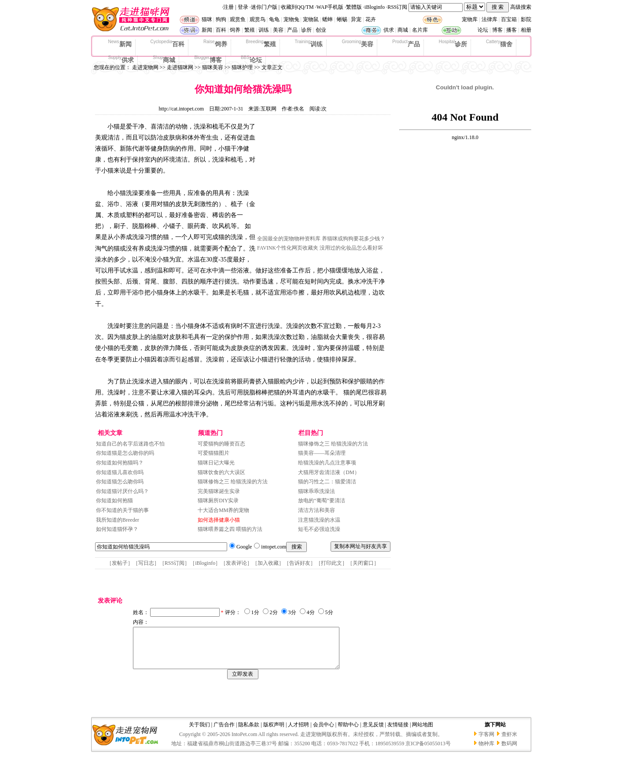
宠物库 (470, 19)
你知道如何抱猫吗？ (120, 463)
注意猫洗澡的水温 (319, 520)
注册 (228, 7)
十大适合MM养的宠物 (223, 510)
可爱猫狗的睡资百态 (221, 444)
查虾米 (509, 742)
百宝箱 (509, 19)
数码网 (509, 751)
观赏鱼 (238, 19)
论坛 (483, 30)
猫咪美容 (212, 67)
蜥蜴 (342, 19)
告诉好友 (299, 563)
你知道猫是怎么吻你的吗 (125, 453)
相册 (526, 30)
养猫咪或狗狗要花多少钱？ (353, 239)
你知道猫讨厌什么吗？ (122, 491)
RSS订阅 (397, 7)
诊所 (306, 30)
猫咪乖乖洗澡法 (316, 491)
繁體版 (354, 7)
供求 (388, 30)
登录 (243, 7)
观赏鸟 (257, 19)
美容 (278, 30)
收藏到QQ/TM (297, 7)
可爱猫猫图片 (213, 453)
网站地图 (422, 732)
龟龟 (274, 19)
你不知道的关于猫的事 (122, 510)
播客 (511, 30)
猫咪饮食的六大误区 (221, 472)
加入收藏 (268, 563)
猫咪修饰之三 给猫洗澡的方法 (233, 482)
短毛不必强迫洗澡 (319, 529)
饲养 (235, 30)
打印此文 (331, 563)
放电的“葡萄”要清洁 (321, 500)
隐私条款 (248, 732)
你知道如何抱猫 (114, 500)
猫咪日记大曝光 (216, 463)
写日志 (146, 563)
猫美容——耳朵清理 (322, 453)
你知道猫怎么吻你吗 (120, 482)
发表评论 (236, 563)
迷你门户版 (264, 7)
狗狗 (221, 19)
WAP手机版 (330, 7)
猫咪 (207, 19)
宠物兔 (291, 19)
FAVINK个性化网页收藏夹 (287, 248)
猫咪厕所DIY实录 (218, 500)
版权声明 (273, 732)
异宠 (356, 19)
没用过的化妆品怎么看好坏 (351, 248)
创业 (321, 30)
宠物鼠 (311, 19)
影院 (526, 19)
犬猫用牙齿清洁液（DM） (328, 472)
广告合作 (224, 732)
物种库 (486, 751)
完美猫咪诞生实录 (219, 491)
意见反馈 (373, 732)
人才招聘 (298, 732)
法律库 (489, 19)
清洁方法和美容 (316, 510)
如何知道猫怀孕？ (117, 529)
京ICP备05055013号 (428, 751)
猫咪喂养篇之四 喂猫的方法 (230, 529)
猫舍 (499, 44)
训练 (263, 30)
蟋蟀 (327, 19)
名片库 (420, 30)
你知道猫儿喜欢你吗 (120, 472)
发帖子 (120, 563)
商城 (402, 30)
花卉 (370, 19)
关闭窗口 (363, 563)
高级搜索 (520, 7)
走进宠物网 (145, 67)
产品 (292, 30)
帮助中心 (348, 732)
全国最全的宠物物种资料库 (288, 239)
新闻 (207, 30)
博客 (497, 30)
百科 (221, 30)
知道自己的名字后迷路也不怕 (130, 444)
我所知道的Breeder (117, 520)
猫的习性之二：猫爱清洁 (327, 482)
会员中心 (323, 732)
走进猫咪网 (180, 67)
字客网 (486, 742)
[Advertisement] (323, 177)
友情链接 (398, 732)
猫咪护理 (242, 67)
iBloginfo (374, 7)
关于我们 (199, 732)
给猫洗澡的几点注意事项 (327, 463)
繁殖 (249, 30)
